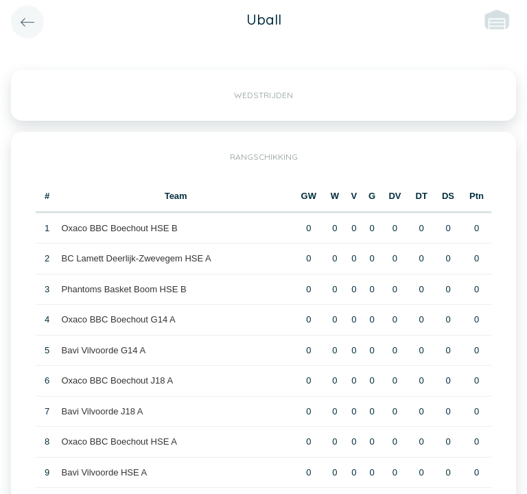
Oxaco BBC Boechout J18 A (118, 380)
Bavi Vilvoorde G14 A (104, 350)
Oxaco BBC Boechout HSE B (120, 228)
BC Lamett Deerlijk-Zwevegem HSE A (136, 258)
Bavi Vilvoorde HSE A (105, 472)
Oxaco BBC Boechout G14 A (119, 319)
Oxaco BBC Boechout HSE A (119, 441)
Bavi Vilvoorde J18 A (102, 411)
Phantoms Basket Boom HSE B (124, 289)
